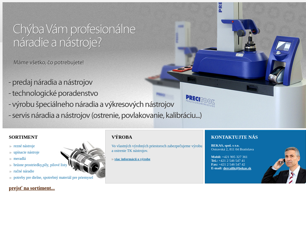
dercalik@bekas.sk (237, 168)
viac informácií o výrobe (132, 159)
